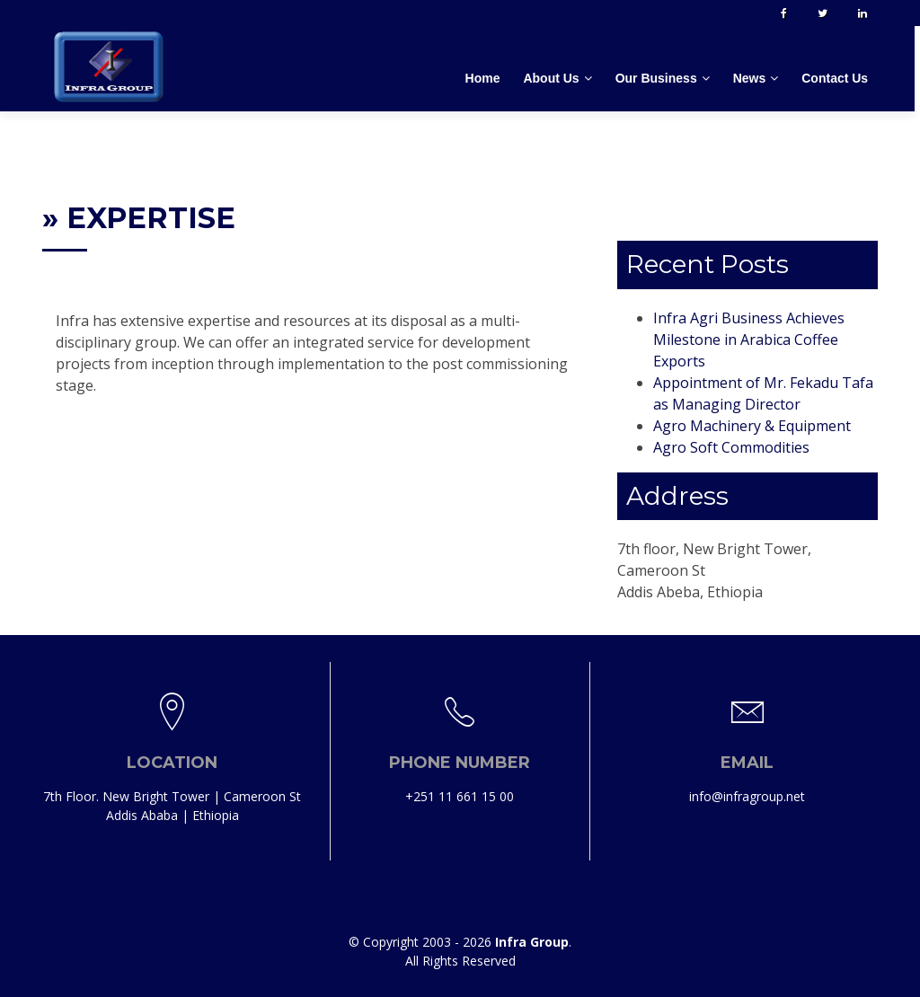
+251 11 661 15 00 (459, 798)
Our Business (658, 78)
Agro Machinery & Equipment (752, 426)
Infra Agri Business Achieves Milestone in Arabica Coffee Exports (749, 339)
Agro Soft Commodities (731, 447)
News (752, 78)
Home (484, 78)
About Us (553, 78)
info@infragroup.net (747, 798)
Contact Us (837, 78)
